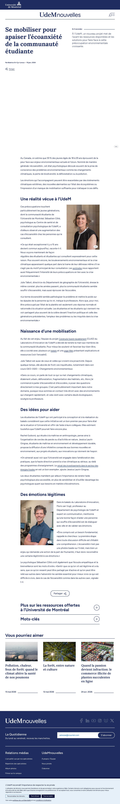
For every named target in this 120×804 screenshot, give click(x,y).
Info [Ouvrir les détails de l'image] (116, 149)
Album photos (10, 770)
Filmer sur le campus (13, 775)
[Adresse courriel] (77, 737)
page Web (70, 352)
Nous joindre (47, 766)
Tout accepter (48, 796)
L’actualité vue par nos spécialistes (18, 761)
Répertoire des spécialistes (15, 766)
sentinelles (78, 270)
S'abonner (106, 737)
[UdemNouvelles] (60, 15)
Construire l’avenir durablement (74, 341)
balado (54, 352)
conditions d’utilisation (43, 800)
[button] (111, 15)
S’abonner (46, 770)
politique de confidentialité (22, 800)
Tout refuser (35, 796)
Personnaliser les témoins (16, 796)
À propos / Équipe (49, 761)
